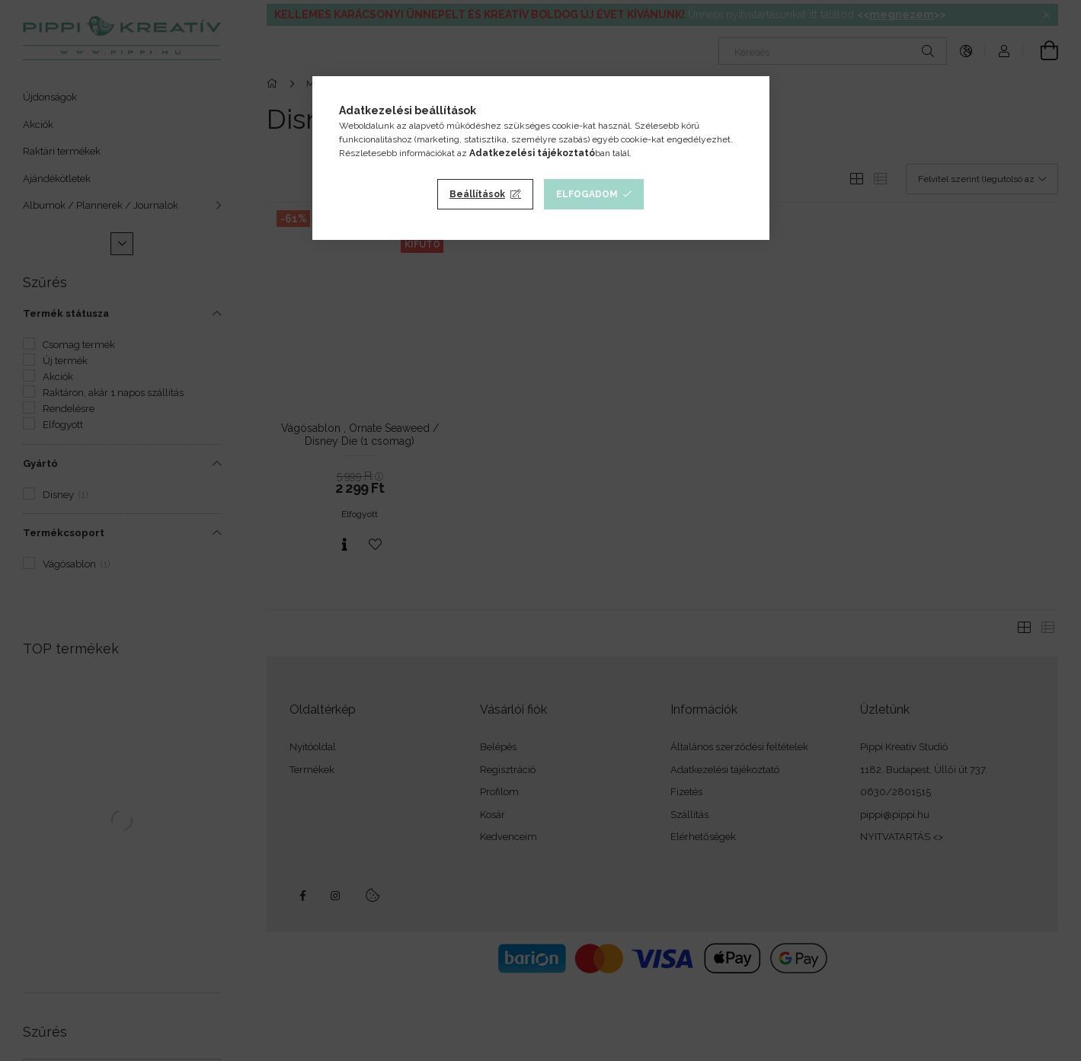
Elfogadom (587, 194)
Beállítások (477, 194)
